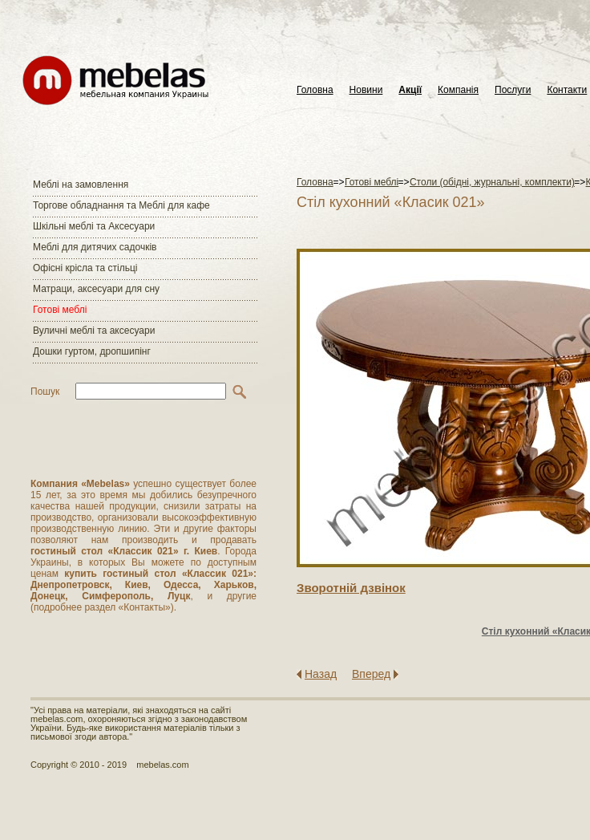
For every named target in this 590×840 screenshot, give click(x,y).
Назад (321, 674)
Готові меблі (60, 309)
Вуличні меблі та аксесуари (94, 330)
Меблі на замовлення (80, 184)
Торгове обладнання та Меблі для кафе (121, 205)
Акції (410, 90)
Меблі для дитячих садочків (94, 247)
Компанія (458, 90)
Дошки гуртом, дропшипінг (92, 351)
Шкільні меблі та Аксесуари (94, 226)
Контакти (567, 90)
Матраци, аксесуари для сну (96, 288)
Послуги (513, 90)
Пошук (44, 391)
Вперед (371, 674)
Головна (315, 90)
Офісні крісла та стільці (85, 268)
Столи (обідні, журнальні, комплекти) (492, 182)
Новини (366, 90)
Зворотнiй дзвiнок (351, 587)
